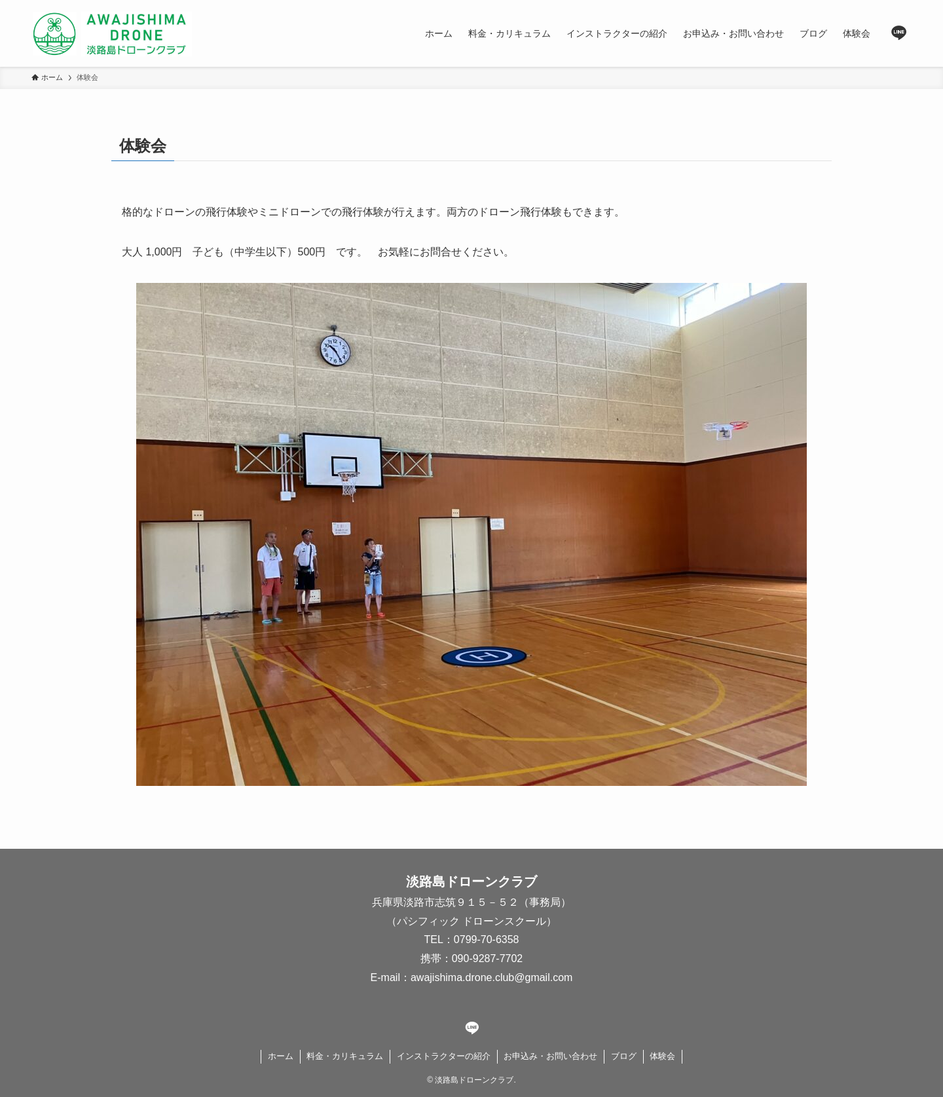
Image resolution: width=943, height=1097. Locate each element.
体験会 (662, 1056)
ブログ (624, 1056)
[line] (899, 33)
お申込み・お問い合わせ (550, 1056)
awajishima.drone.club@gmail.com (491, 977)
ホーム (280, 1056)
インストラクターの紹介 (443, 1056)
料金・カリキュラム (344, 1056)
